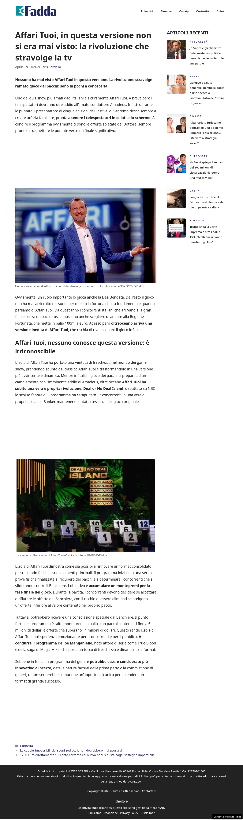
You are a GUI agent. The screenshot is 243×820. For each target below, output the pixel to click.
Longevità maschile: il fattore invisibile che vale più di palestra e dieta (206, 202)
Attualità (146, 11)
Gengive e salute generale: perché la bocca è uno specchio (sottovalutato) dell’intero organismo (207, 93)
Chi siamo (95, 813)
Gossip (184, 11)
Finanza (166, 11)
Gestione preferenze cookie (227, 816)
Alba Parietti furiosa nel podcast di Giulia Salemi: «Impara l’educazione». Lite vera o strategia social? (206, 133)
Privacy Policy (129, 813)
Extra (220, 11)
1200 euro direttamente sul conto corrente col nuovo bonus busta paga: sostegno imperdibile (87, 755)
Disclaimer (147, 813)
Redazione (111, 813)
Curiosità (202, 11)
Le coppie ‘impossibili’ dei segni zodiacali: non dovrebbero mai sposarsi (71, 750)
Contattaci (149, 791)
